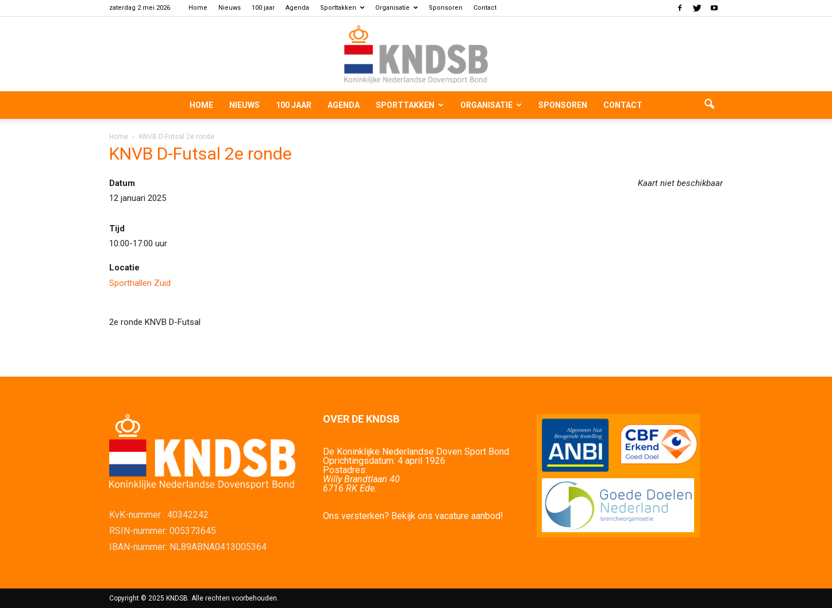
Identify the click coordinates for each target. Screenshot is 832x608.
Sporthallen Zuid (140, 283)
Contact (484, 7)
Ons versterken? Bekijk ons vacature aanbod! (413, 515)
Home (197, 7)
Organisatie (396, 7)
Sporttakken (342, 7)
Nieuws (229, 7)
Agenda (297, 7)
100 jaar (263, 7)
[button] (709, 105)
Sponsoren (446, 7)
